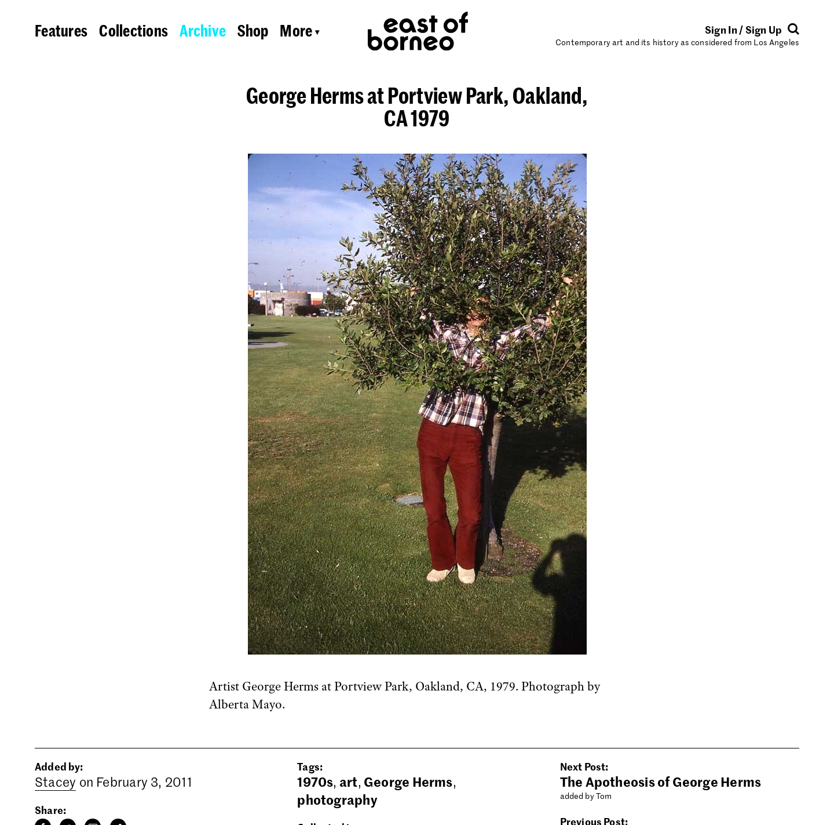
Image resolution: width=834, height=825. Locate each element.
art (348, 781)
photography (336, 799)
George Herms (408, 781)
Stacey (55, 781)
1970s (315, 781)
